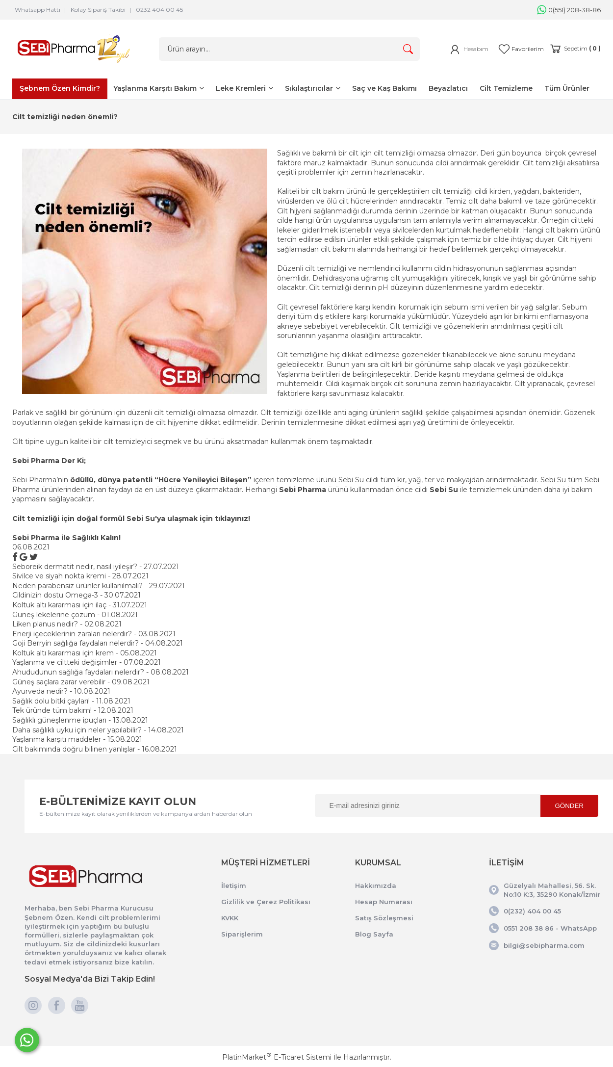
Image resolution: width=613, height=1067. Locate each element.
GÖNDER (569, 805)
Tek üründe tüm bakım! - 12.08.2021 (72, 710)
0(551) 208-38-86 (569, 9)
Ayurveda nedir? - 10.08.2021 (61, 691)
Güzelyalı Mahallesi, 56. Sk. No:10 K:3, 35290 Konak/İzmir (552, 890)
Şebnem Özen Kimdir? (60, 88)
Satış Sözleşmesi (384, 918)
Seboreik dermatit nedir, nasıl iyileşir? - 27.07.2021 (95, 566)
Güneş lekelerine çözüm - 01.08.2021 (75, 614)
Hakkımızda (375, 885)
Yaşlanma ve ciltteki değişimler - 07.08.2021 (86, 662)
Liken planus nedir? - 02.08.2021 (67, 624)
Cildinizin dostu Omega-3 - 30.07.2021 (76, 595)
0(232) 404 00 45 (532, 911)
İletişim (233, 885)
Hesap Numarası (383, 902)
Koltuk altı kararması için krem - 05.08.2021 (84, 653)
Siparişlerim (242, 934)
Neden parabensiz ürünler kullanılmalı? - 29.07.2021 (98, 585)
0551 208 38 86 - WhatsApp (550, 928)
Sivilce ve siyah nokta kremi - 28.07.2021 (80, 576)
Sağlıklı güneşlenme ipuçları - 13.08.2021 (80, 720)
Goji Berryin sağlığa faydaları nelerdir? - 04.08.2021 (97, 643)
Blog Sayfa (374, 934)
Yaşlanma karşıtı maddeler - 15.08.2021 (77, 739)
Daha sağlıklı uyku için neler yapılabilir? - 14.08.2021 (98, 730)
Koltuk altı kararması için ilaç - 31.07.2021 (79, 604)
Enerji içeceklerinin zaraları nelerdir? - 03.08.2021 (94, 633)
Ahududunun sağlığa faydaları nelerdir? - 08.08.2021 (100, 672)
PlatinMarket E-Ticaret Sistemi (277, 1057)
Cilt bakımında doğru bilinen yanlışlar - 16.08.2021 (94, 749)
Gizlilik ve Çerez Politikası (265, 902)
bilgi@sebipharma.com (544, 945)
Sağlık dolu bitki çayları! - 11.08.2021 (71, 701)
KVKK (229, 918)
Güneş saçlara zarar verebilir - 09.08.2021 (81, 681)
